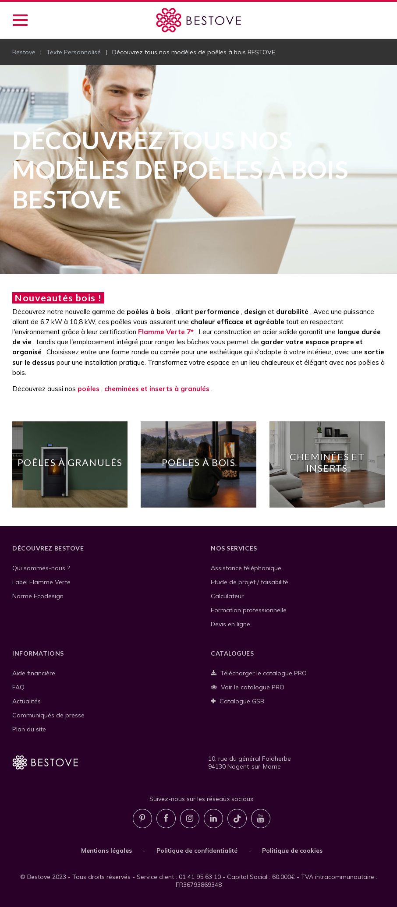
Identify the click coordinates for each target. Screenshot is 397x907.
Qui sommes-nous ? (41, 568)
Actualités (26, 701)
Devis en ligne (230, 624)
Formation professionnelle (249, 610)
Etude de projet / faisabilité (249, 582)
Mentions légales (106, 850)
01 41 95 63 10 (200, 877)
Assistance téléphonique (246, 568)
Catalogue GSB (237, 701)
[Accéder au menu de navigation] (20, 20)
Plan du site (29, 729)
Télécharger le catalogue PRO (259, 673)
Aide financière (33, 673)
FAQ (18, 687)
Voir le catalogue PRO (247, 687)
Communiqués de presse (48, 715)
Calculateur (227, 596)
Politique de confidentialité (196, 850)
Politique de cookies (292, 850)
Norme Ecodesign (38, 596)
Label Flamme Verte (41, 582)
